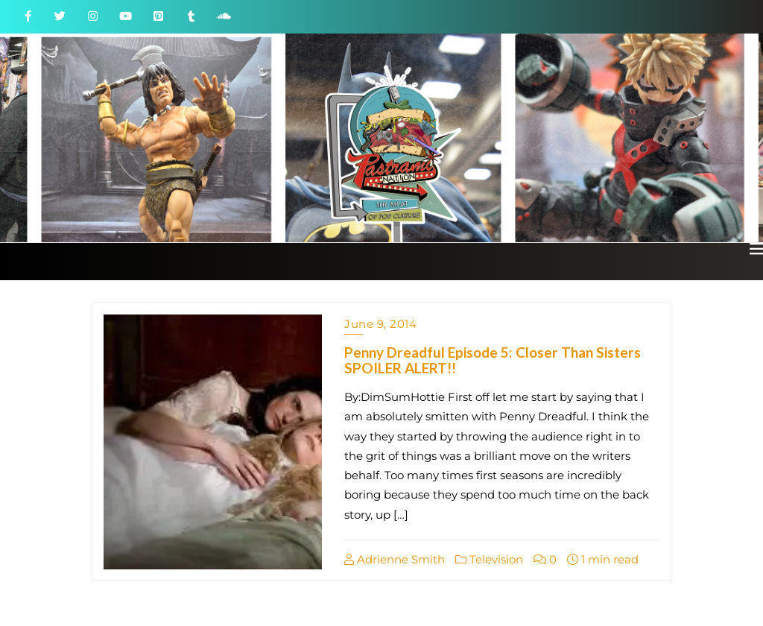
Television (489, 559)
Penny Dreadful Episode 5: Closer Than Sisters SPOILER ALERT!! (492, 360)
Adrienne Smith (394, 559)
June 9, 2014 (380, 324)
